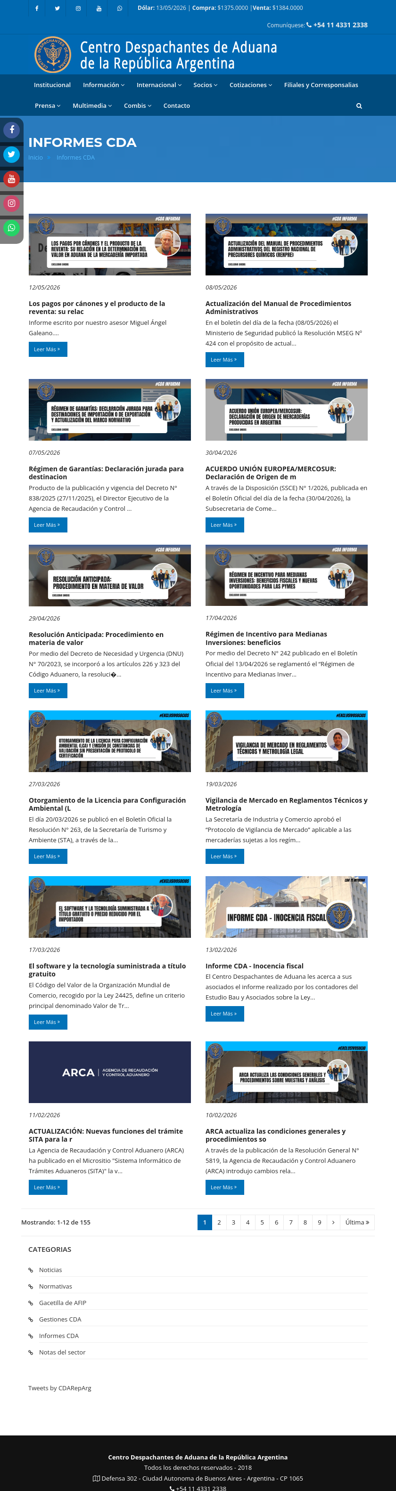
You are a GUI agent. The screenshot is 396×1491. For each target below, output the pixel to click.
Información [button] (103, 85)
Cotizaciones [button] (251, 85)
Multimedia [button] (92, 105)
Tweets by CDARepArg (59, 1388)
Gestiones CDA (60, 1319)
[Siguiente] (333, 1222)
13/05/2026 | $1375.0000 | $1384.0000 (220, 8)
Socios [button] (205, 85)
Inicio (35, 157)
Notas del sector (62, 1352)
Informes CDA (76, 157)
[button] (359, 105)
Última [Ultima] (357, 1222)
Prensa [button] (47, 105)
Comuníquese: (317, 24)
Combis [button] (137, 105)
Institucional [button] (52, 85)
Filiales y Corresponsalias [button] (321, 85)
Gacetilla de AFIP (62, 1302)
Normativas (55, 1286)
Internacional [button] (159, 85)
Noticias (50, 1269)
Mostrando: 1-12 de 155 (56, 1222)
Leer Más (47, 349)
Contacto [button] (177, 105)
